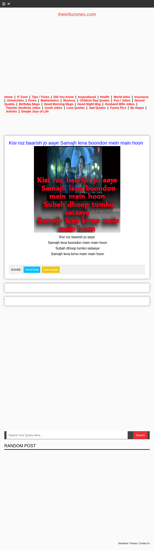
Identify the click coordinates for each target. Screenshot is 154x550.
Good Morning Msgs (58, 104)
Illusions (69, 100)
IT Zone (22, 97)
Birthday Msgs (29, 104)
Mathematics (50, 100)
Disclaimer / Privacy (127, 543)
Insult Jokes (53, 107)
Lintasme (50, 269)
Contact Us (144, 543)
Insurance (141, 97)
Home (8, 97)
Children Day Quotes (95, 100)
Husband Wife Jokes (120, 104)
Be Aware (137, 107)
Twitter (31, 269)
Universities (15, 100)
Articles (11, 111)
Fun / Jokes (122, 100)
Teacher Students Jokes (23, 107)
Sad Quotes (97, 107)
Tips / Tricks (40, 97)
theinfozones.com (77, 14)
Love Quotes (76, 107)
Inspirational (87, 97)
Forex (32, 100)
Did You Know (64, 97)
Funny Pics (118, 107)
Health (105, 97)
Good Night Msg (89, 104)
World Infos (122, 97)
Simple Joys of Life (35, 111)
